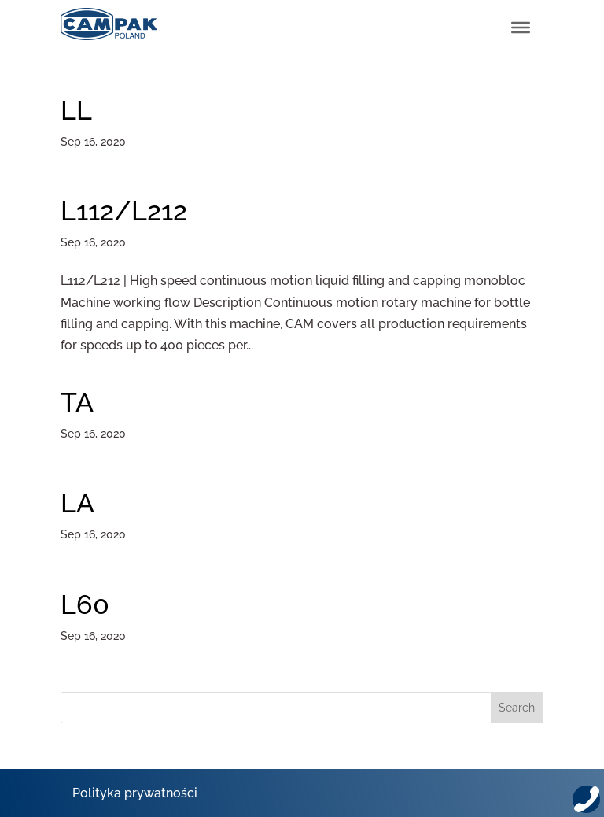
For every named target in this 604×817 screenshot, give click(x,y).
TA (77, 402)
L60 (85, 604)
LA (77, 503)
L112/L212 (124, 211)
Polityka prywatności (134, 793)
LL (76, 110)
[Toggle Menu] (520, 27)
